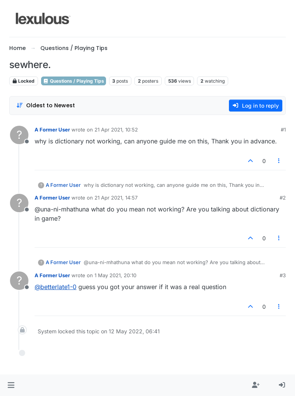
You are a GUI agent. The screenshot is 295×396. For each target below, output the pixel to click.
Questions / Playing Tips (73, 81)
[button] (11, 385)
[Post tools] (279, 161)
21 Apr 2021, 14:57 (116, 198)
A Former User (52, 129)
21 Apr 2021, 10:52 (116, 129)
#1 (283, 129)
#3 (283, 275)
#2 (283, 198)
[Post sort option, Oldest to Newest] (45, 105)
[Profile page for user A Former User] (19, 135)
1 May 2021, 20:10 (115, 275)
